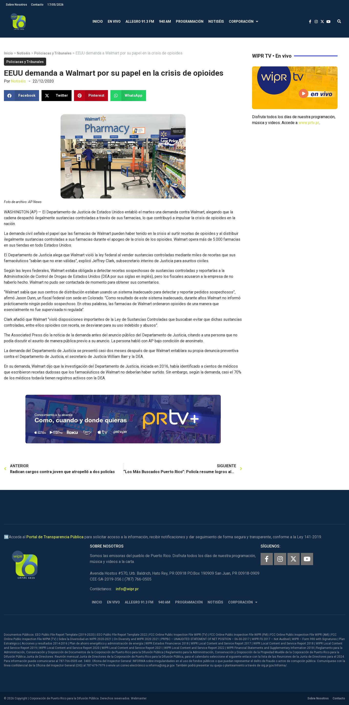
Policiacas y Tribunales (53, 53)
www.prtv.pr (308, 122)
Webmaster (139, 698)
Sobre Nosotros (16, 4)
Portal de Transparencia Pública (55, 537)
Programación (189, 21)
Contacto (37, 4)
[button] (339, 22)
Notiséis (216, 21)
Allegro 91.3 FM (140, 21)
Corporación (243, 21)
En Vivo (114, 21)
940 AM (165, 21)
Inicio (98, 21)
